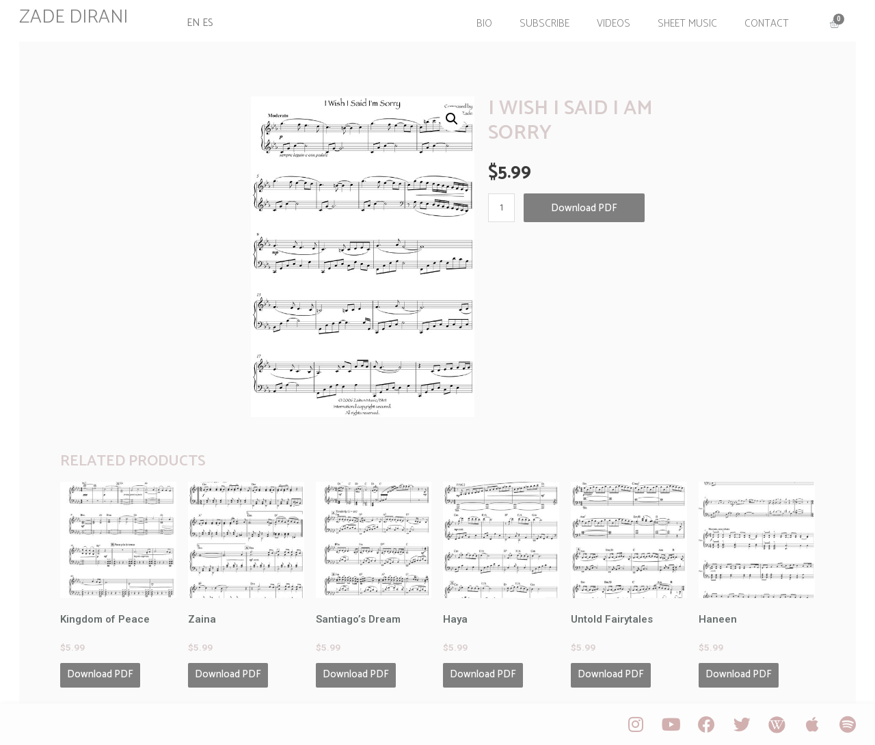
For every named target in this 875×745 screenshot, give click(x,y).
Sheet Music (686, 22)
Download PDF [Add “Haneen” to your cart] (738, 672)
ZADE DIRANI (75, 16)
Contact (765, 22)
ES (208, 22)
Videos (612, 22)
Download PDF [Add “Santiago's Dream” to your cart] (356, 672)
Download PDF (584, 206)
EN (193, 22)
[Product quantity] (501, 206)
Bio (483, 22)
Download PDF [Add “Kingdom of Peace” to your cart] (101, 672)
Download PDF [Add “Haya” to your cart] (483, 672)
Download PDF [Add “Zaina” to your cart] (229, 672)
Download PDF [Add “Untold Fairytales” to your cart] (611, 672)
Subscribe (543, 22)
